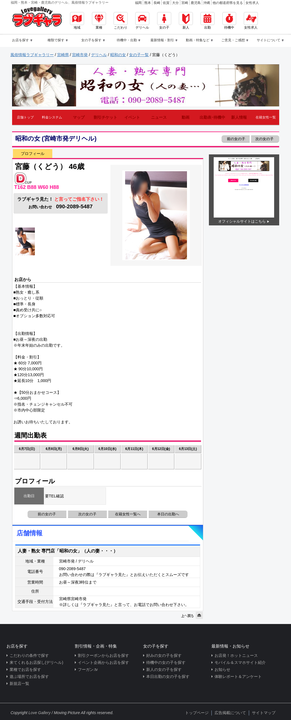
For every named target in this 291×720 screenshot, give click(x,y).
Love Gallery (39, 712)
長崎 (157, 3)
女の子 (164, 20)
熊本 (147, 3)
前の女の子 (235, 139)
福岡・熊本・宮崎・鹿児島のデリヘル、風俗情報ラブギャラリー (60, 2)
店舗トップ (25, 117)
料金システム (52, 117)
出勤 (207, 20)
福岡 (138, 3)
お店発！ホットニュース (236, 655)
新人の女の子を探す (164, 669)
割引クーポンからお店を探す (103, 655)
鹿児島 (196, 3)
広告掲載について (230, 712)
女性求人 (252, 3)
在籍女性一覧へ (128, 514)
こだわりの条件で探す (29, 655)
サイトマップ (264, 712)
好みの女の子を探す (164, 655)
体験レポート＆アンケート (238, 676)
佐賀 (166, 3)
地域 (77, 20)
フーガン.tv (88, 669)
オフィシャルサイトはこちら (242, 221)
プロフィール (32, 153)
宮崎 (184, 3)
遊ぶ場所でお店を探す (29, 676)
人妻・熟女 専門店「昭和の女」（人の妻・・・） (68, 550)
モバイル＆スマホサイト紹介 (240, 662)
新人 (186, 20)
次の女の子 (265, 139)
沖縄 (206, 3)
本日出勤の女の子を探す (168, 676)
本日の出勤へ (168, 514)
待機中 (229, 20)
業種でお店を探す (25, 669)
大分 (175, 3)
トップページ (197, 712)
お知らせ (222, 669)
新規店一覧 (19, 683)
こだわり (121, 20)
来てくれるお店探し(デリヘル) (36, 662)
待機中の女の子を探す (166, 662)
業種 (99, 20)
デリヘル (142, 20)
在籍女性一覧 (266, 117)
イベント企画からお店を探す (103, 662)
